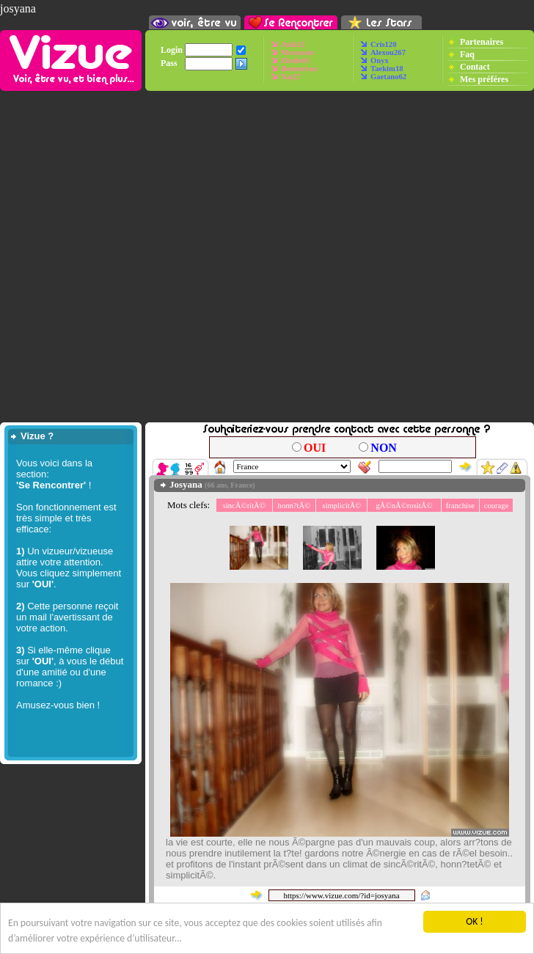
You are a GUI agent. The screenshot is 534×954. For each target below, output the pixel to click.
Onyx (379, 60)
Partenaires (481, 41)
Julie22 (293, 44)
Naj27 (291, 77)
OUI (315, 447)
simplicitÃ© (341, 506)
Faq (467, 53)
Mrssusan (297, 52)
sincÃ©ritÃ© (244, 506)
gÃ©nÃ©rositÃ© (404, 506)
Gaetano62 (388, 77)
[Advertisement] (267, 256)
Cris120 (383, 44)
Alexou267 (388, 52)
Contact (475, 66)
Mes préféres (484, 78)
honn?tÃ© (294, 506)
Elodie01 (295, 60)
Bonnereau (299, 69)
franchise (460, 506)
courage (496, 506)
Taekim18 (386, 69)
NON (383, 447)
